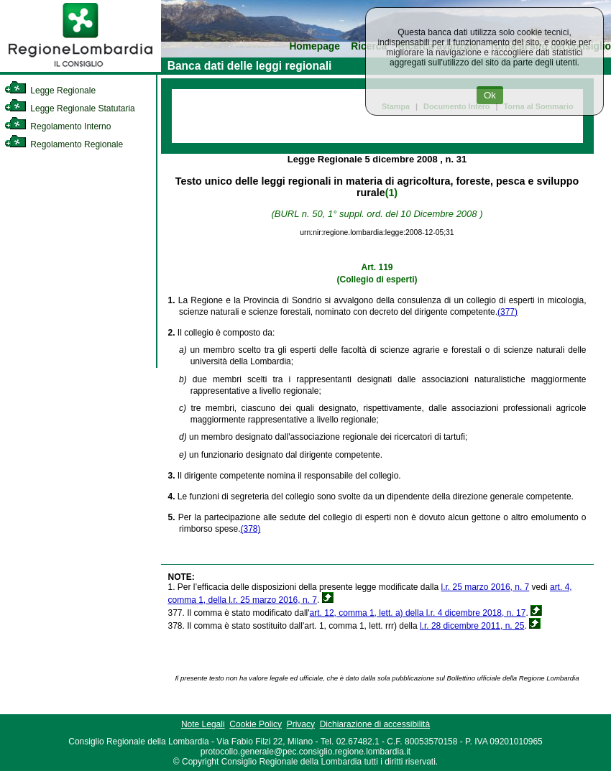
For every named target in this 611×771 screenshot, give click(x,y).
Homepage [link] (314, 46)
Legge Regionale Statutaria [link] (69, 108)
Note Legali (203, 724)
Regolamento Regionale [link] (63, 144)
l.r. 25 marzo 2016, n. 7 (485, 587)
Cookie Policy (255, 724)
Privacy (301, 724)
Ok (490, 95)
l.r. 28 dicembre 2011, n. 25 (472, 626)
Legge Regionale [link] (50, 91)
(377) (507, 312)
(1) (391, 192)
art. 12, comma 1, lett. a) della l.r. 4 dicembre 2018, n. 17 (418, 613)
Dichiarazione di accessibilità (375, 724)
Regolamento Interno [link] (57, 126)
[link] (80, 69)
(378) (250, 529)
